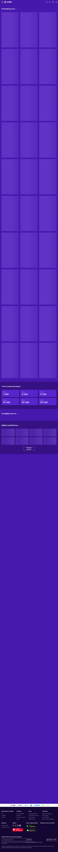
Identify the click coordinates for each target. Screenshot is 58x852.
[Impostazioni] (51, 839)
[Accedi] (56, 2)
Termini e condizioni (6, 847)
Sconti (18, 819)
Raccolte (18, 815)
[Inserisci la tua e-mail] (14, 839)
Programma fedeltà (21, 817)
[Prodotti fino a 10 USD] (10, 401)
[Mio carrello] (53, 2)
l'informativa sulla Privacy (30, 842)
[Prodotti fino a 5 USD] (47, 393)
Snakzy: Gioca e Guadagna (48, 819)
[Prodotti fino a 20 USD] (29, 401)
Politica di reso (32, 819)
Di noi (3, 813)
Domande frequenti (33, 813)
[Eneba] (8, 2)
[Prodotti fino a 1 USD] (10, 393)
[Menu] (2, 2)
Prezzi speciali (45, 815)
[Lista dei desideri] (49, 2)
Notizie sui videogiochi (47, 813)
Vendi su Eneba (5, 825)
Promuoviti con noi (6, 827)
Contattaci (4, 815)
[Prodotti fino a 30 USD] (47, 401)
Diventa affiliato (45, 817)
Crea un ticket (32, 817)
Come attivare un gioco (34, 815)
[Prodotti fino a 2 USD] (29, 393)
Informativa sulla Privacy (16, 847)
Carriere (3, 817)
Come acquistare (20, 813)
